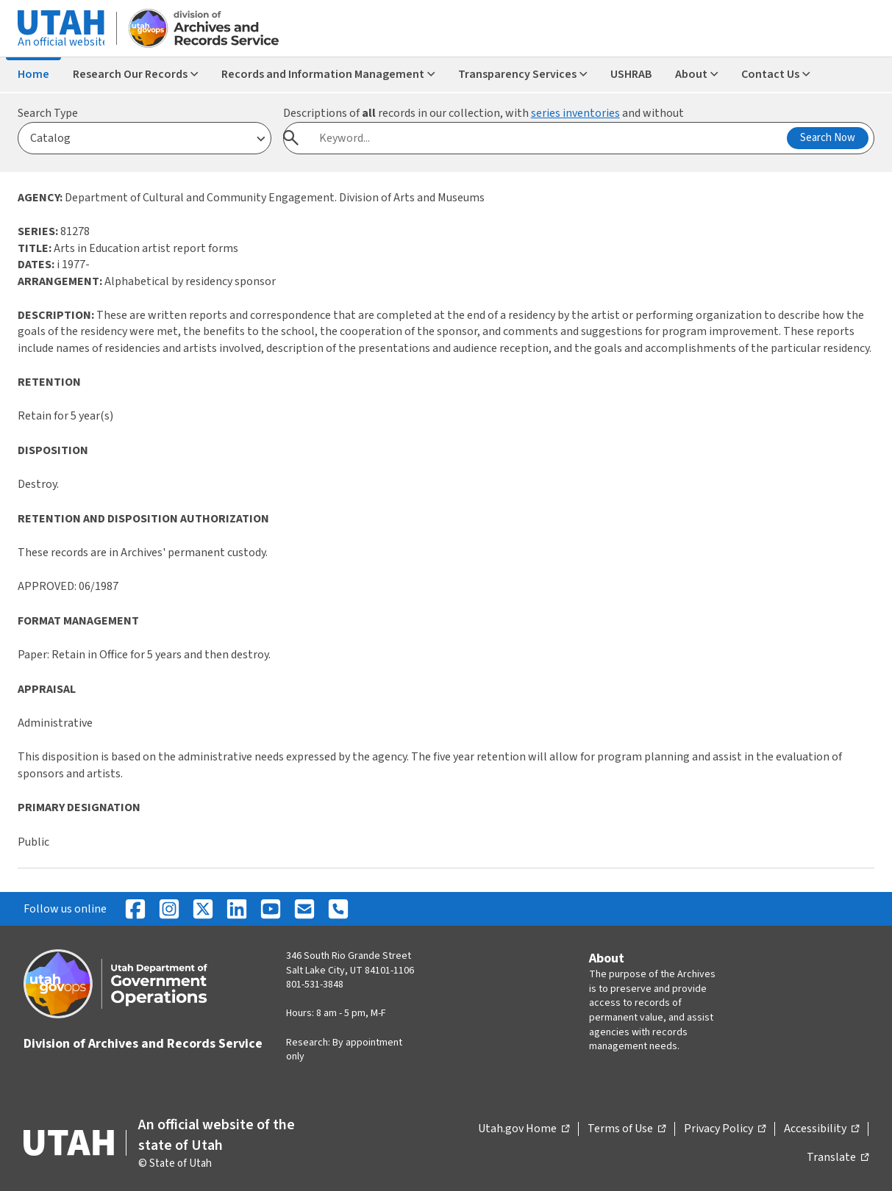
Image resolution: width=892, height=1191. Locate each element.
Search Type (48, 113)
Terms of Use (627, 1129)
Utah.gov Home (523, 1129)
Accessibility (821, 1129)
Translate (837, 1157)
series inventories (575, 113)
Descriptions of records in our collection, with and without (483, 113)
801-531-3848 (314, 984)
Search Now (827, 137)
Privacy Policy (725, 1129)
